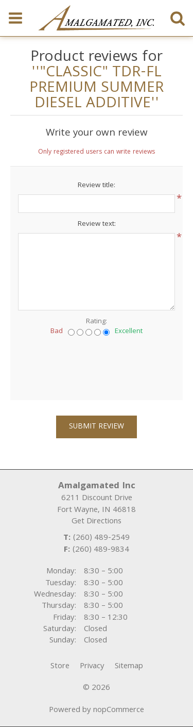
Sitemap (129, 666)
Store (59, 666)
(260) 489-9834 (101, 550)
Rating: (96, 321)
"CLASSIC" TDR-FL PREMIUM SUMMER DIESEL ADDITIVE (96, 89)
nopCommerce (118, 710)
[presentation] (97, 364)
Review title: (96, 185)
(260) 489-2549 (101, 538)
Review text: (97, 224)
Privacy (92, 666)
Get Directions (96, 521)
